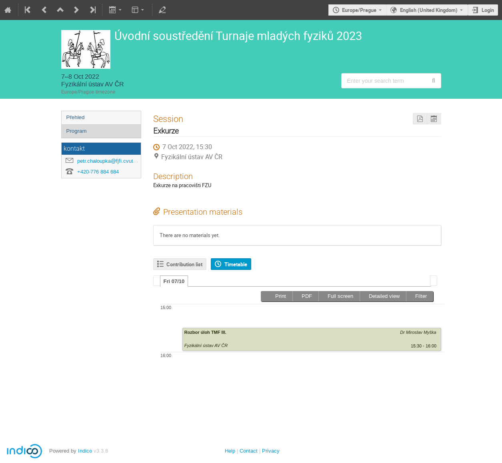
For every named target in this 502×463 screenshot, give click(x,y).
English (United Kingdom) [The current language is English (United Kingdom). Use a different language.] (429, 10)
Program (76, 131)
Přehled (75, 117)
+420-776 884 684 (98, 171)
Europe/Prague (359, 10)
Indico (85, 450)
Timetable (235, 264)
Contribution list (184, 264)
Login (488, 10)
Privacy (271, 450)
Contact (249, 450)
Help (230, 450)
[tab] (174, 281)
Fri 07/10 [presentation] (174, 281)
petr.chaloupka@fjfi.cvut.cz (108, 161)
